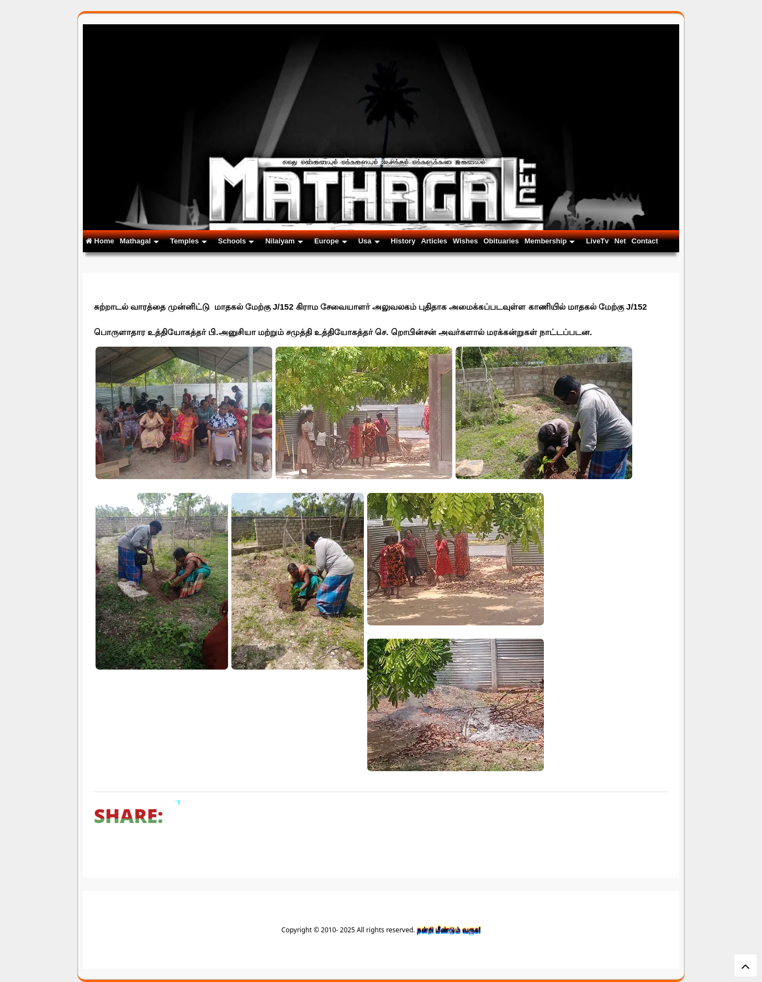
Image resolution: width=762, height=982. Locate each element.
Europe (330, 241)
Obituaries (500, 241)
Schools (236, 241)
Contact (645, 241)
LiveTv (597, 241)
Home (100, 241)
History (403, 241)
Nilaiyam (284, 241)
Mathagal (139, 241)
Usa (369, 241)
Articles (434, 241)
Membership (550, 241)
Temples (188, 241)
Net (620, 241)
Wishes (465, 241)
